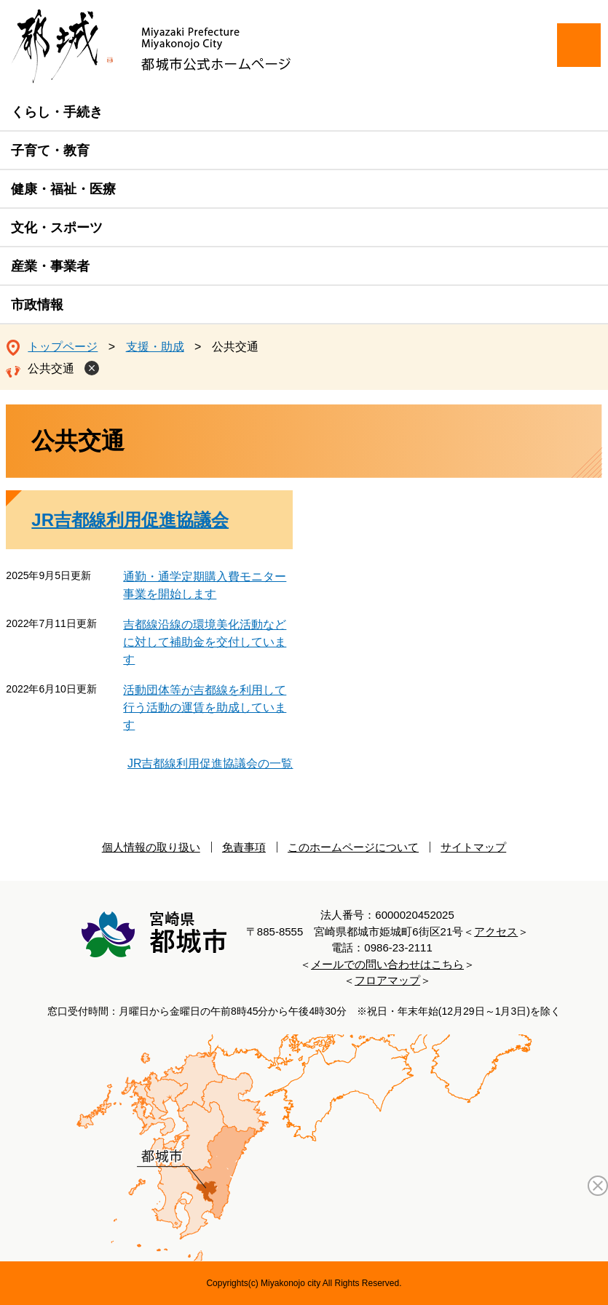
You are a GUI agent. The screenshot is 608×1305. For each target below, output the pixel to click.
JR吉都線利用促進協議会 (130, 520)
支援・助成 (155, 346)
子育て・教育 (50, 150)
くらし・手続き (57, 112)
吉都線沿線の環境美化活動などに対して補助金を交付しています (204, 642)
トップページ (63, 346)
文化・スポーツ (57, 227)
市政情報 (37, 305)
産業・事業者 (50, 266)
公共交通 (51, 368)
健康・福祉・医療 (63, 189)
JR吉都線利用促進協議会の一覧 (210, 763)
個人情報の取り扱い (151, 847)
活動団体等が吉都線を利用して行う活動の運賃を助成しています (204, 707)
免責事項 (244, 847)
